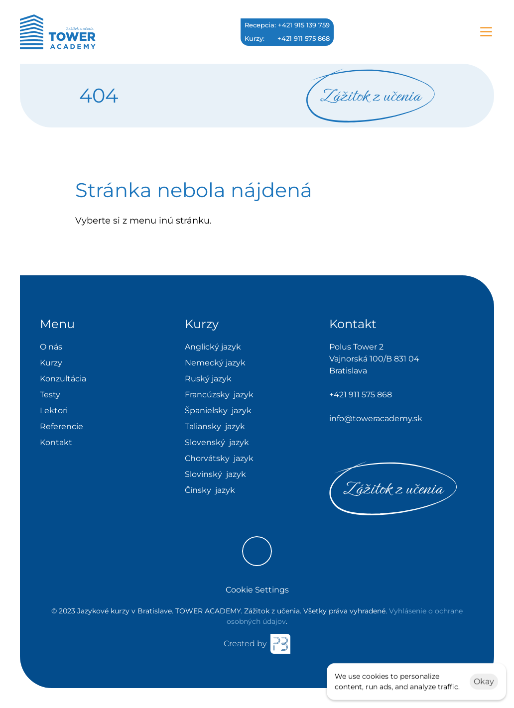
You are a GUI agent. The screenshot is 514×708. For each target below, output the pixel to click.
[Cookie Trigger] (257, 590)
